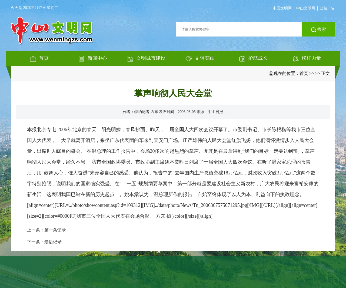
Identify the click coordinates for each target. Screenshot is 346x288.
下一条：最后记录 (44, 242)
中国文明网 (282, 8)
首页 (304, 73)
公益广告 (327, 8)
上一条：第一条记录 (46, 230)
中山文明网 (305, 8)
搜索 (318, 29)
